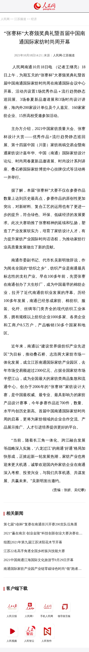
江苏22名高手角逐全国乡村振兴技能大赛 (34, 551)
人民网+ (29, 608)
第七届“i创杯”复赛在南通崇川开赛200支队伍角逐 (41, 524)
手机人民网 (47, 608)
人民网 (5, 19)
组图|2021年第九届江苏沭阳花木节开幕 (33, 542)
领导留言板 (64, 608)
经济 (34, 19)
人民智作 (47, 633)
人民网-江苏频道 (64, 55)
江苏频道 (20, 19)
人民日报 (12, 608)
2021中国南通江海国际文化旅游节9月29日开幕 (38, 560)
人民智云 (29, 633)
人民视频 (12, 633)
